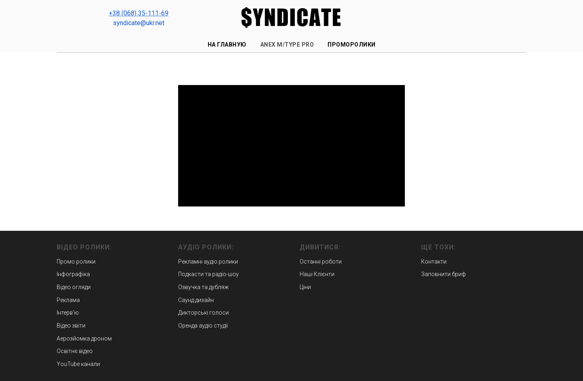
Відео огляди (74, 287)
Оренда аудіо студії (203, 325)
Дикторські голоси (203, 312)
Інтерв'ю (68, 312)
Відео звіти (71, 325)
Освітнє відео (75, 351)
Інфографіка (73, 274)
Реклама (68, 300)
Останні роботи (321, 261)
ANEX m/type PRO (287, 44)
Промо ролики (76, 261)
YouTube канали (78, 364)
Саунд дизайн (196, 300)
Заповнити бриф (443, 274)
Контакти (434, 261)
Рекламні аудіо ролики (208, 261)
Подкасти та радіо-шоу (208, 274)
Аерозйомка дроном (84, 338)
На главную (227, 44)
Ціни (305, 287)
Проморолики (352, 44)
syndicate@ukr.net (138, 23)
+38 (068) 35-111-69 (138, 13)
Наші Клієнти (317, 274)
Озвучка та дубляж (203, 287)
